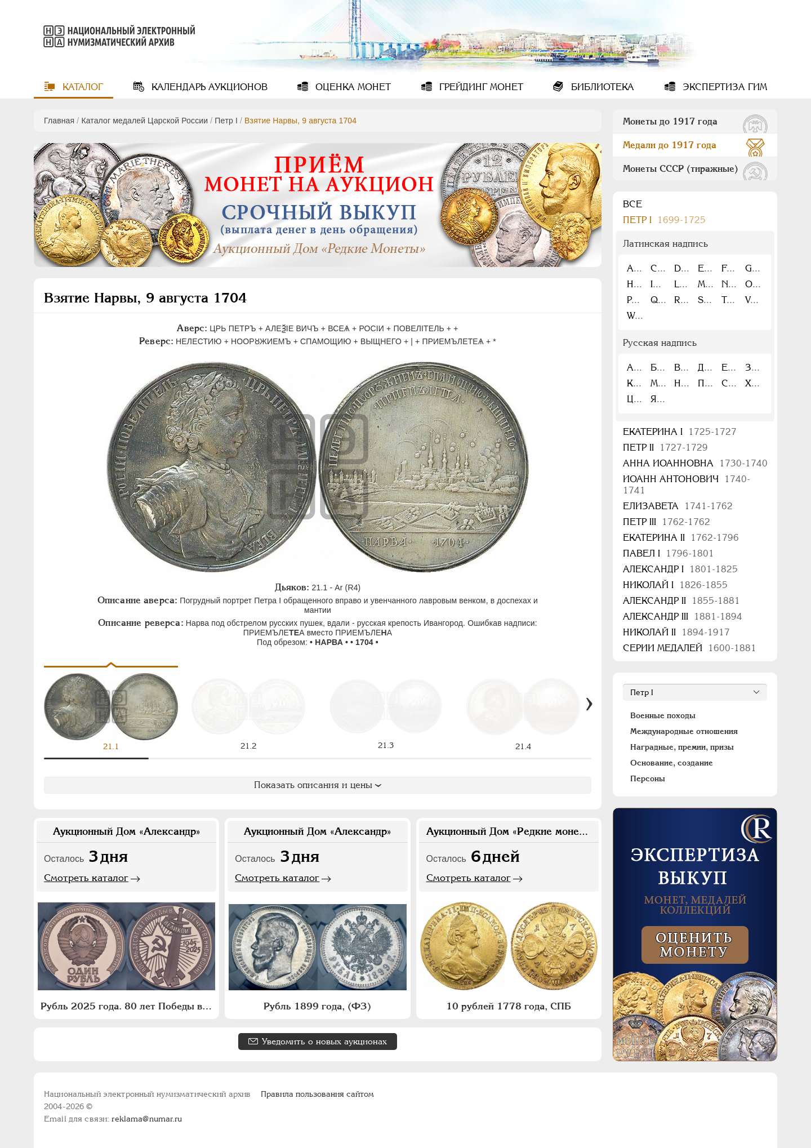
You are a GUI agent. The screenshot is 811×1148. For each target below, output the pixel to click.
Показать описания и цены (317, 785)
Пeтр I (226, 120)
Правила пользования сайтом (317, 1093)
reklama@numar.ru (147, 1118)
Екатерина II (681, 537)
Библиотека (601, 87)
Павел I (668, 553)
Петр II (665, 447)
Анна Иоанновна (695, 463)
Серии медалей (689, 648)
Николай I (675, 585)
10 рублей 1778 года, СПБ (508, 1006)
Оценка (352, 87)
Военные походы (663, 715)
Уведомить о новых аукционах (324, 1041)
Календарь (208, 87)
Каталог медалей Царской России (144, 120)
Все (632, 204)
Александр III (682, 616)
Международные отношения (684, 731)
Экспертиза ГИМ (723, 87)
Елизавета (678, 506)
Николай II (676, 632)
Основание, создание (671, 762)
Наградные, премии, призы (682, 746)
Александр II (681, 600)
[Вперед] (589, 704)
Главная (59, 120)
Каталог (81, 87)
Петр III (666, 522)
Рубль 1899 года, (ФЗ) (317, 1006)
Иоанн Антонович (686, 485)
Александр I (680, 569)
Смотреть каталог (86, 877)
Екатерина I (680, 431)
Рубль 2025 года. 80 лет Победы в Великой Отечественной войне (128, 1006)
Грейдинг (479, 87)
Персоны (647, 778)
